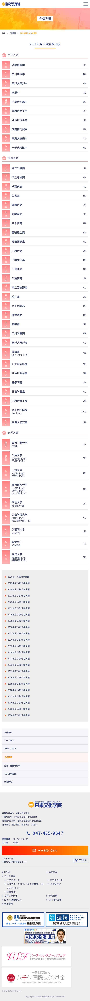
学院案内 (8, 732)
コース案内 (9, 740)
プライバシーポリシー (13, 990)
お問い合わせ (10, 748)
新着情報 (8, 781)
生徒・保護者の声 (12, 765)
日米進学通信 (10, 773)
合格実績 (8, 757)
